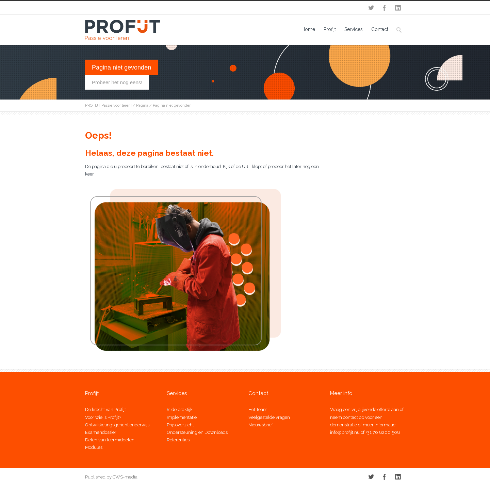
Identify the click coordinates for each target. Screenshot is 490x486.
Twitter (371, 8)
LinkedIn (398, 8)
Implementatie (182, 417)
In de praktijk (180, 409)
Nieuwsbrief (260, 424)
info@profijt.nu (345, 432)
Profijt (330, 29)
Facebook (384, 8)
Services (353, 29)
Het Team (257, 409)
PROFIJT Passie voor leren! (108, 105)
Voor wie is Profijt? (103, 417)
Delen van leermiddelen (109, 439)
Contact (379, 29)
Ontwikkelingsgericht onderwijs (117, 424)
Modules (93, 447)
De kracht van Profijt (105, 409)
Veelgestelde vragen (269, 417)
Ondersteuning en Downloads (197, 432)
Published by (98, 477)
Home (308, 29)
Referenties (178, 439)
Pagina (142, 105)
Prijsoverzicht (180, 424)
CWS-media (124, 477)
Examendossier (100, 432)
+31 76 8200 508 (382, 432)
